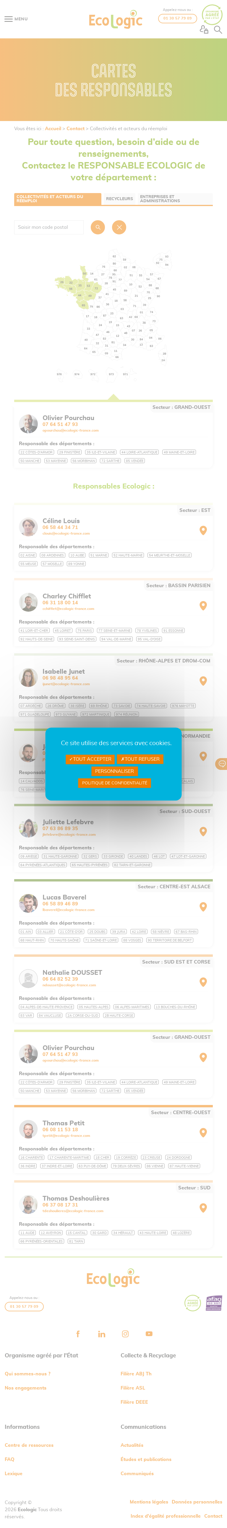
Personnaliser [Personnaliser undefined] (114, 771)
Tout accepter (90, 759)
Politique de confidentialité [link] (114, 783)
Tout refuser (140, 759)
